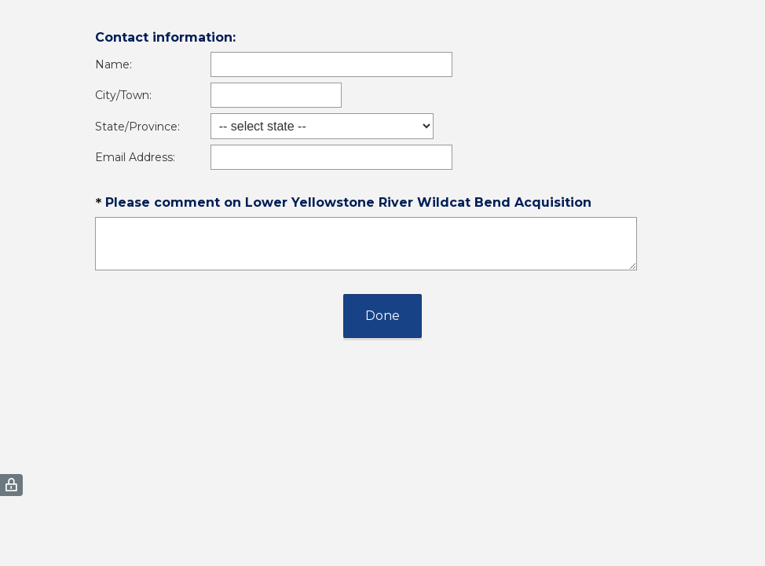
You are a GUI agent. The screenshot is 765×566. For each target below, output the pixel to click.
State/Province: (137, 126)
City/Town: (123, 95)
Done (382, 315)
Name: (113, 64)
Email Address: (135, 157)
